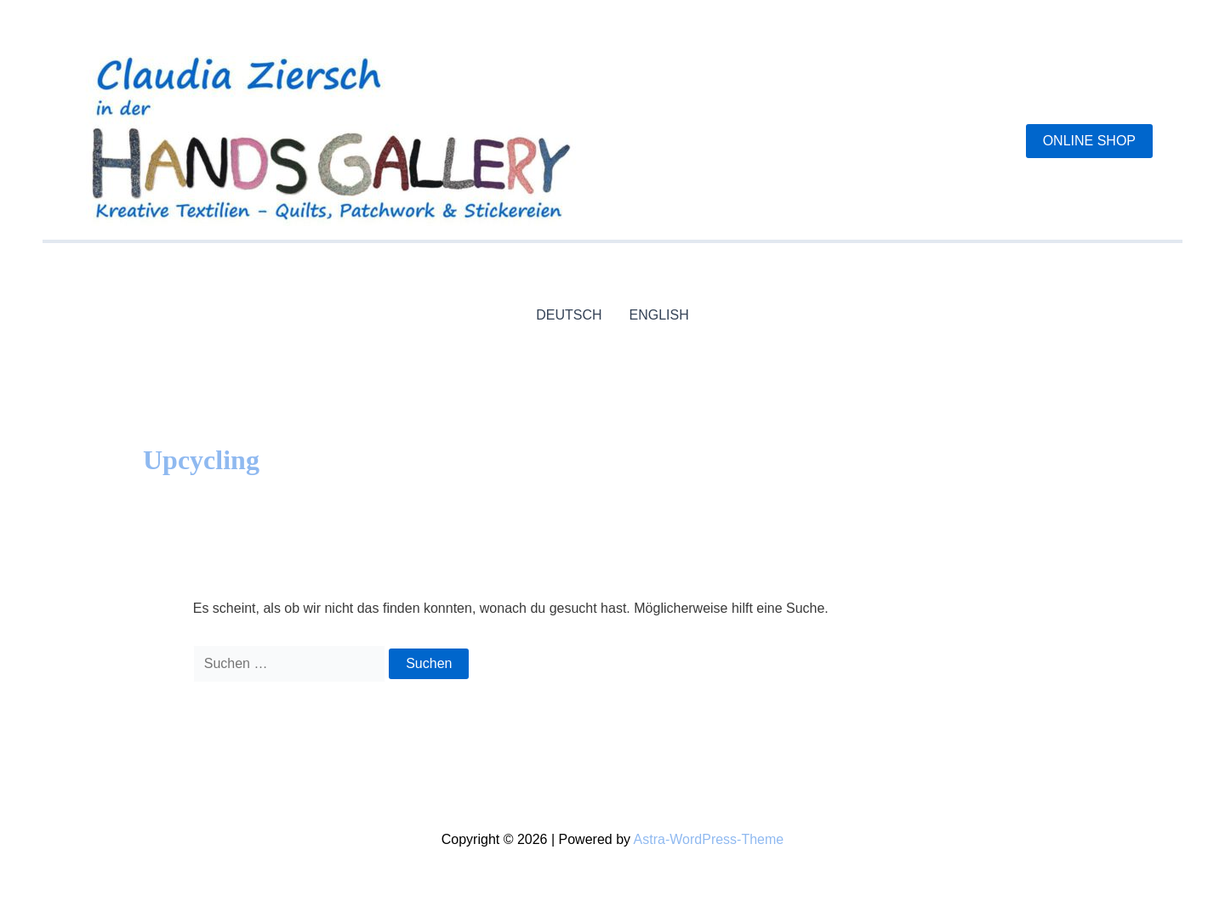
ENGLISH (659, 315)
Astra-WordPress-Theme (709, 839)
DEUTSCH (568, 315)
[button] (1089, 141)
